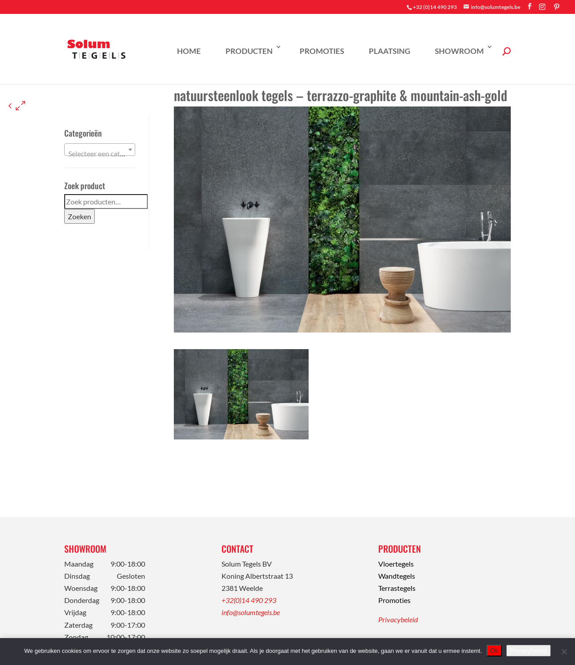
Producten (249, 51)
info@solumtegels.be (250, 612)
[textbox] (100, 154)
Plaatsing (389, 51)
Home (189, 51)
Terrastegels (397, 588)
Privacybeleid (398, 619)
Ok (494, 650)
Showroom (459, 51)
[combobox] (99, 149)
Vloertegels (396, 563)
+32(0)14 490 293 (248, 600)
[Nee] (563, 651)
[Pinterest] (556, 7)
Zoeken (79, 216)
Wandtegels (396, 576)
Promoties (322, 51)
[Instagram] (542, 7)
